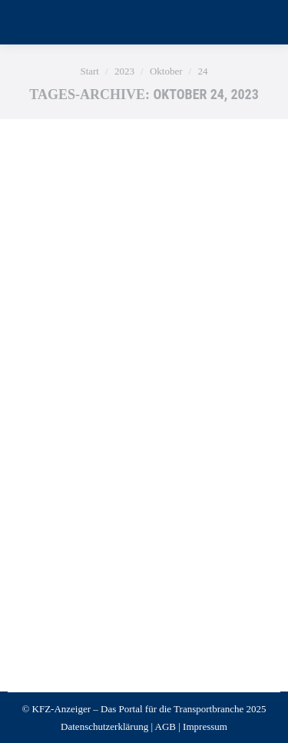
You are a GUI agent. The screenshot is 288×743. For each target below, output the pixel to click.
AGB (165, 726)
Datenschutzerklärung (104, 726)
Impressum (205, 726)
